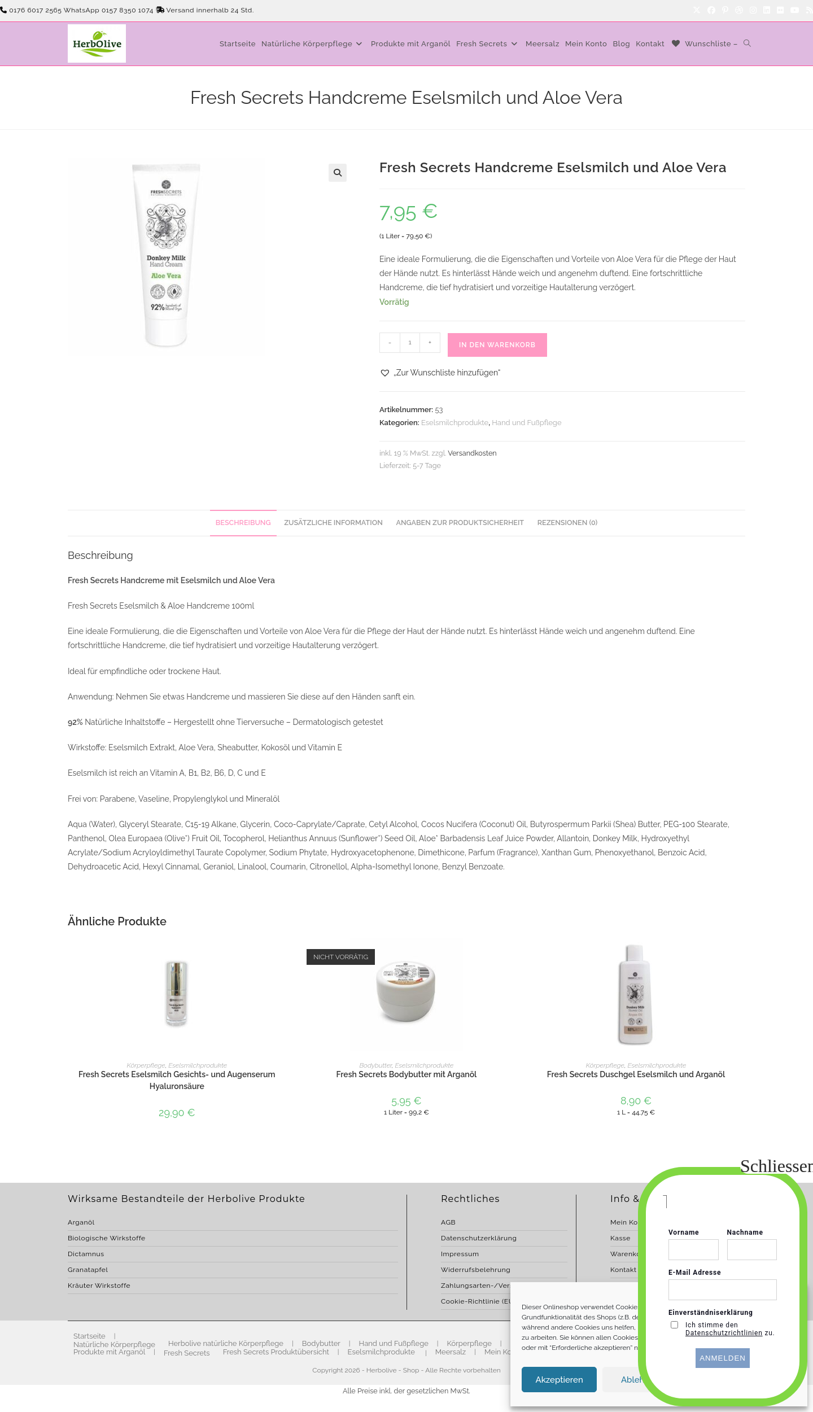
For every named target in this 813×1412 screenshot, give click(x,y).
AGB (448, 1222)
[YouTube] (795, 10)
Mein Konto (503, 1352)
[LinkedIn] (766, 10)
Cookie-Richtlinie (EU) (478, 1301)
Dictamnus (86, 1254)
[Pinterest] (725, 10)
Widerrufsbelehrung (475, 1270)
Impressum (460, 1254)
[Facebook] (711, 10)
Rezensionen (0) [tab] (567, 522)
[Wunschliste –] (704, 43)
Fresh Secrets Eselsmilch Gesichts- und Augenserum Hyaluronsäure (177, 1080)
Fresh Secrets (187, 1353)
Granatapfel (88, 1270)
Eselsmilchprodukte (454, 422)
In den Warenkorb (497, 345)
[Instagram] (753, 10)
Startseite (89, 1336)
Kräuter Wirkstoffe (99, 1285)
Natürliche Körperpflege (114, 1344)
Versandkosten (472, 453)
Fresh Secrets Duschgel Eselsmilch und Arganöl (636, 1074)
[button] (338, 173)
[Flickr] (780, 10)
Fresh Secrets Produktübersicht (276, 1352)
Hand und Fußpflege (526, 422)
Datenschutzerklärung (479, 1238)
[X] (696, 10)
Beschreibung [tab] (243, 522)
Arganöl (81, 1222)
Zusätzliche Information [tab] (333, 522)
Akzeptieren (559, 1380)
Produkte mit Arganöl (109, 1352)
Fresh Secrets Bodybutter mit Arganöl (406, 1074)
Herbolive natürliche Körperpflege (225, 1343)
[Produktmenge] (410, 343)
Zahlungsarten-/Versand (483, 1285)
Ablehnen (640, 1380)
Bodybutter (375, 1065)
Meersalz (450, 1352)
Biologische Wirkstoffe (107, 1238)
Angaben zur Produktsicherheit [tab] (460, 522)
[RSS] (808, 10)
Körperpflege (145, 1065)
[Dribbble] (739, 10)
